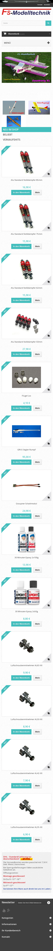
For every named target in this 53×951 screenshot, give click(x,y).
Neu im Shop (11, 129)
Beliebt (7, 134)
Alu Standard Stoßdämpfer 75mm (26, 234)
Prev (41, 95)
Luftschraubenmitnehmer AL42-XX (26, 773)
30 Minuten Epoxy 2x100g (27, 557)
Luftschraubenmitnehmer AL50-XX (26, 719)
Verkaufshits (11, 139)
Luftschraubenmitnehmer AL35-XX (26, 827)
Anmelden (47, 4)
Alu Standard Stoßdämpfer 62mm (26, 288)
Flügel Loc (26, 395)
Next (47, 95)
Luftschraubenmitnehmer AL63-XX (26, 665)
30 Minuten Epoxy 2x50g (26, 611)
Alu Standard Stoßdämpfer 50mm (26, 341)
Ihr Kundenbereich (11, 930)
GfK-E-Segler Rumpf (26, 449)
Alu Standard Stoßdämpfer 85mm (26, 180)
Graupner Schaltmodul (26, 503)
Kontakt (40, 4)
